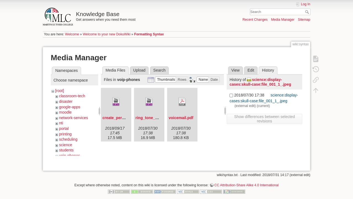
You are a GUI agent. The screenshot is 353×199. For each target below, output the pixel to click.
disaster (66, 101)
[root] (59, 90)
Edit (250, 70)
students (66, 150)
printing (65, 134)
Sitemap (304, 20)
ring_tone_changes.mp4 (157, 118)
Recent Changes (255, 20)
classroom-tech (72, 96)
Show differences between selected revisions (264, 118)
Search (307, 12)
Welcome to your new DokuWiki (106, 34)
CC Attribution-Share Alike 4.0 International (246, 181)
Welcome (72, 34)
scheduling (68, 139)
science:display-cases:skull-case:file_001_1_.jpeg (260, 82)
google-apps (69, 107)
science (65, 145)
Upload (139, 70)
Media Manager (283, 20)
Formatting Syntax (149, 34)
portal (64, 128)
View (235, 70)
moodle (65, 112)
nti (61, 123)
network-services (73, 118)
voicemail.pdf (181, 118)
